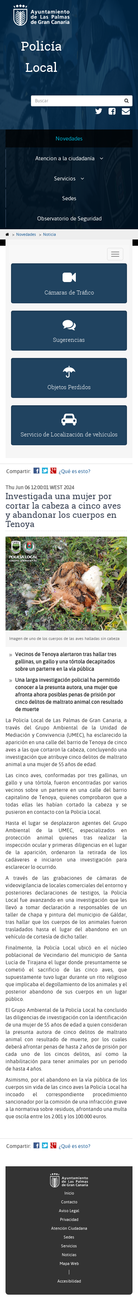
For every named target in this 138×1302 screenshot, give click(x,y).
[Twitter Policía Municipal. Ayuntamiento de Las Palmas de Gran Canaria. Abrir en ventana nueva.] (98, 112)
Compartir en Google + (53, 470)
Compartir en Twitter (45, 470)
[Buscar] (126, 100)
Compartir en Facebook (36, 470)
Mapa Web (69, 1263)
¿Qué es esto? (74, 471)
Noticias (69, 1254)
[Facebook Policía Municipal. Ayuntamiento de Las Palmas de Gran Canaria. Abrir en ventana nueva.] (112, 112)
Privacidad (69, 1219)
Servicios (69, 178)
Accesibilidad (69, 1281)
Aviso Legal (69, 1210)
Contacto (69, 1202)
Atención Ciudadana (69, 1228)
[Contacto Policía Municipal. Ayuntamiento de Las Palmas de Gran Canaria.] (125, 112)
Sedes (69, 198)
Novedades (69, 138)
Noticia (49, 234)
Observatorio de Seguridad (69, 218)
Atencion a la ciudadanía (69, 158)
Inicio (69, 1193)
